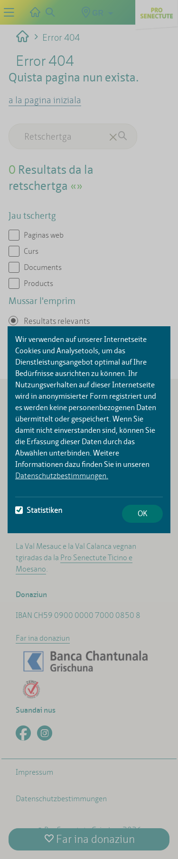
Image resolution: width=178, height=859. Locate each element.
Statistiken (38, 510)
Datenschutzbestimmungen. (61, 476)
